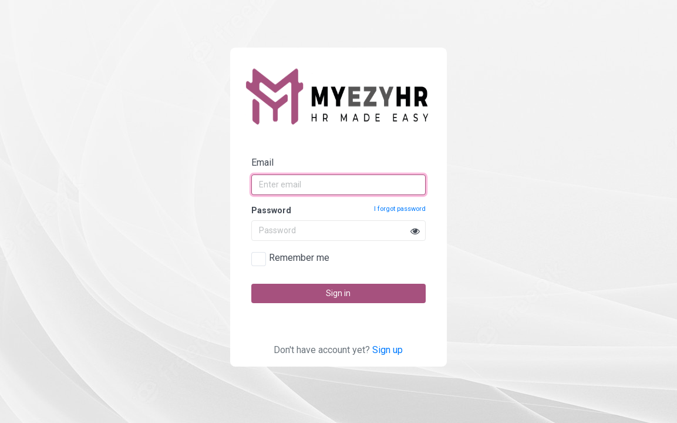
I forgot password (400, 209)
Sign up (387, 349)
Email (262, 162)
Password (338, 209)
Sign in (338, 293)
